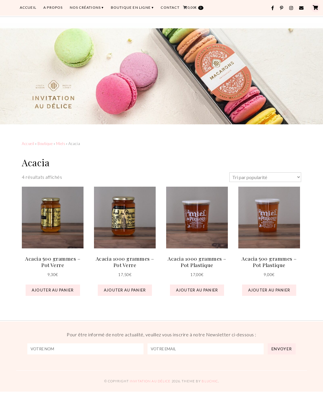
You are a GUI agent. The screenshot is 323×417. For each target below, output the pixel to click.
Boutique (45, 143)
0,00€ (195, 8)
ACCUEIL (28, 7)
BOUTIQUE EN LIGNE (131, 7)
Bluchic (210, 381)
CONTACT (170, 7)
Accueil (28, 143)
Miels (60, 143)
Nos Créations (85, 7)
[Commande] (265, 177)
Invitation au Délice (150, 381)
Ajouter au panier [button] (53, 290)
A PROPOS (53, 7)
